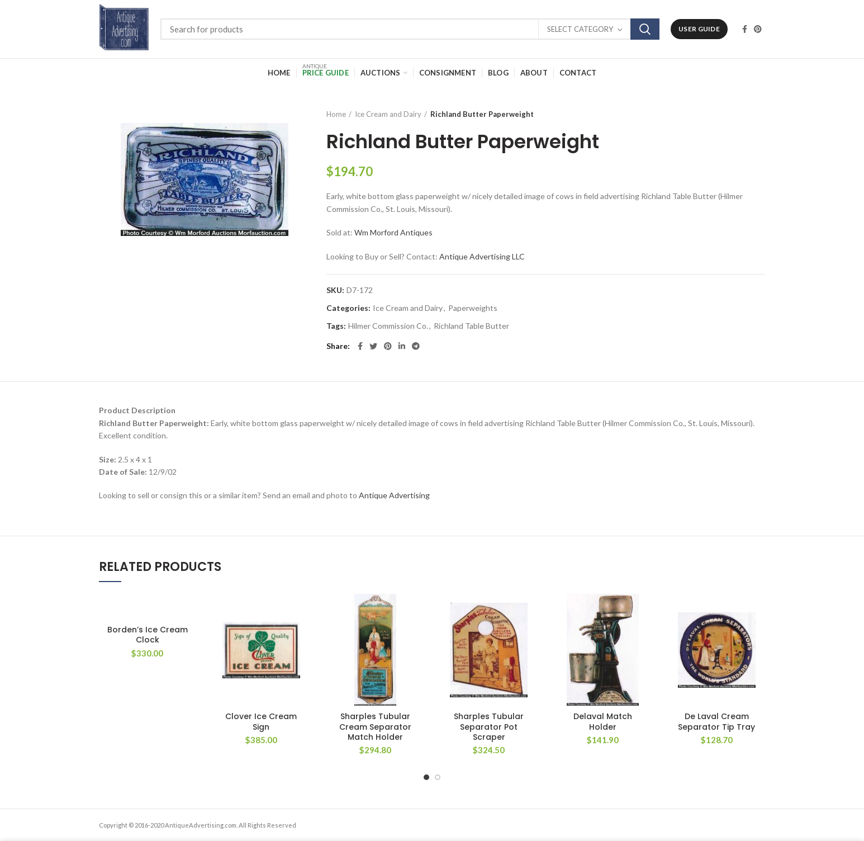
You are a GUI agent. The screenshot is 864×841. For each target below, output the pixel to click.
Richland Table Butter (471, 326)
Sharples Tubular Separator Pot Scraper (489, 726)
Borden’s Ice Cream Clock (147, 635)
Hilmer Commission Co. (388, 326)
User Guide (699, 29)
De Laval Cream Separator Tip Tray (716, 721)
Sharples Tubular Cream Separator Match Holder (375, 726)
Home (336, 114)
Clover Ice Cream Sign (261, 721)
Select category (580, 29)
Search (644, 29)
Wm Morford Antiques (393, 232)
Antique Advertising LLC (482, 256)
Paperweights (472, 308)
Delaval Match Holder (602, 721)
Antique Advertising (394, 495)
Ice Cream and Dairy (388, 114)
